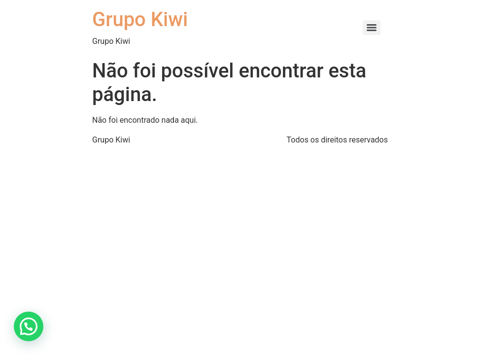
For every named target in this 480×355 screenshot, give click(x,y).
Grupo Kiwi (140, 19)
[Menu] (371, 27)
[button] (28, 326)
